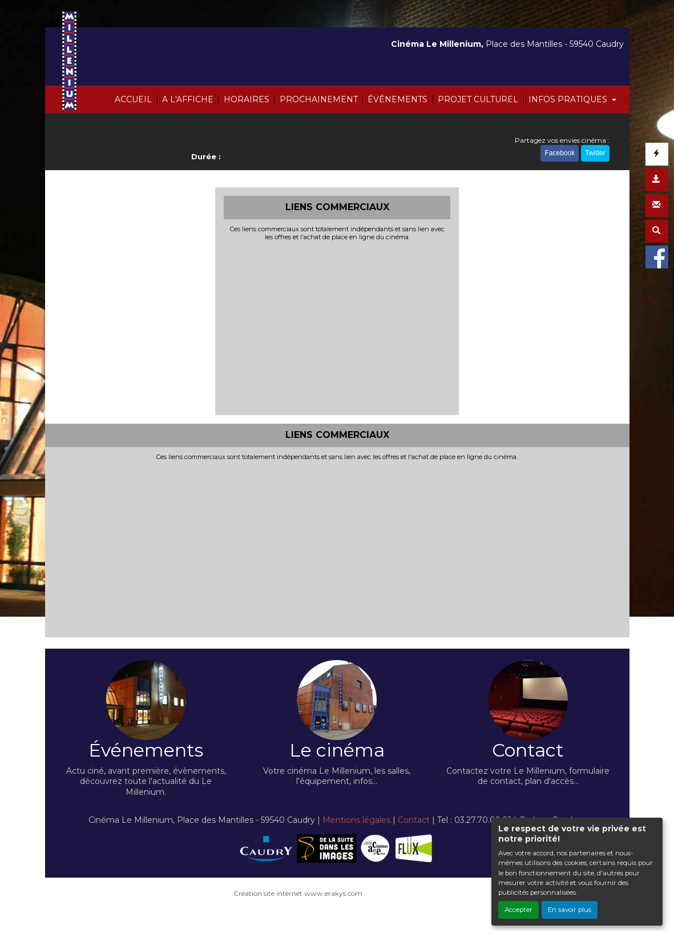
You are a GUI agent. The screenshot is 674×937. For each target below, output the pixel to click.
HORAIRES (246, 99)
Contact (414, 820)
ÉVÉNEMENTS (397, 99)
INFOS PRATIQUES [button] (569, 99)
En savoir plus (569, 910)
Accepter (518, 910)
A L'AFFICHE (187, 99)
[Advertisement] (337, 327)
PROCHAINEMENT (319, 99)
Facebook (559, 153)
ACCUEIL (133, 99)
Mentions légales (356, 820)
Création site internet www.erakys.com (297, 893)
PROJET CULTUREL (478, 99)
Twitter (595, 153)
